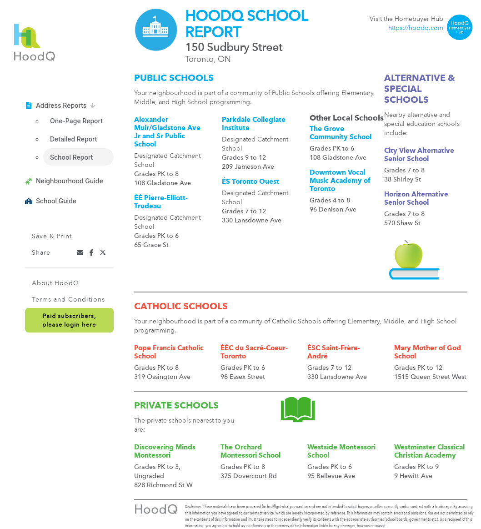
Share (41, 253)
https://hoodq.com (415, 28)
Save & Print (52, 236)
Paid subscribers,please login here (69, 320)
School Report (71, 157)
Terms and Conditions (68, 300)
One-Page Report (76, 121)
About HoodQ (55, 283)
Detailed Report (73, 139)
